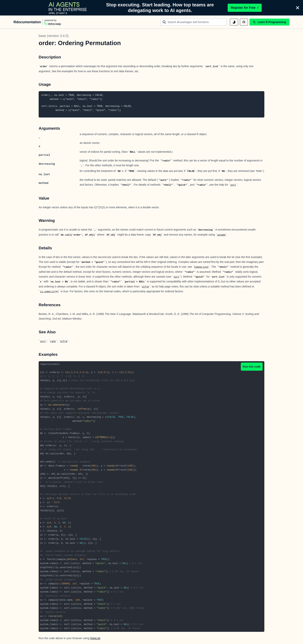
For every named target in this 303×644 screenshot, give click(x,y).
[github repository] (244, 22)
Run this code (252, 366)
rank (53, 341)
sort (233, 185)
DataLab (95, 638)
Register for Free (245, 7)
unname (221, 235)
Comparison (201, 267)
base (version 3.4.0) (54, 36)
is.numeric (47, 291)
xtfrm (145, 287)
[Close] (297, 8)
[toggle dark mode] (234, 22)
